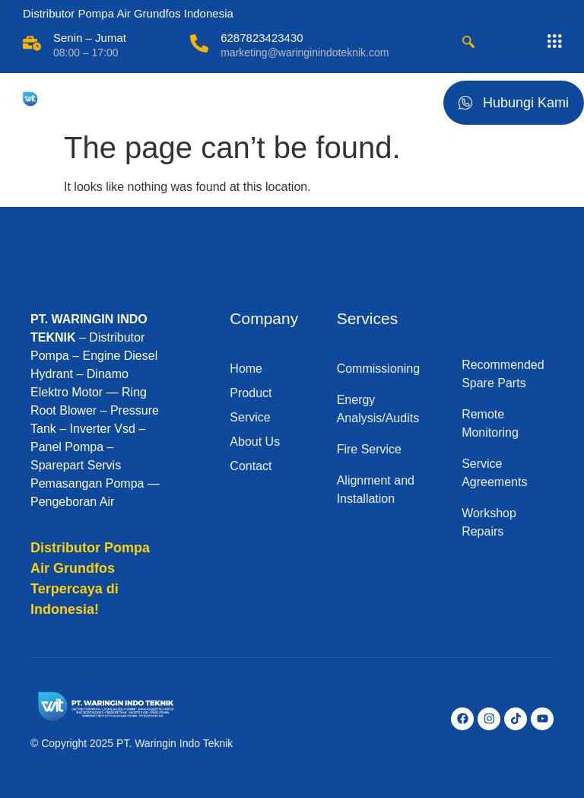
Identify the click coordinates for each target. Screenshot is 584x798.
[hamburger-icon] (414, 99)
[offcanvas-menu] (554, 41)
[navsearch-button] (468, 43)
